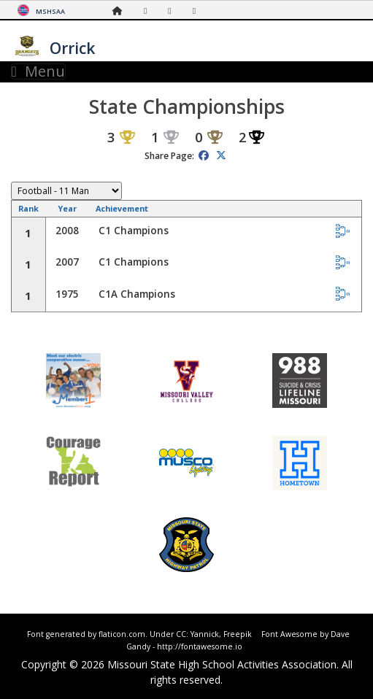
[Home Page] (121, 10)
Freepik (237, 634)
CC (181, 634)
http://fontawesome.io (199, 646)
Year (67, 208)
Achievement (122, 208)
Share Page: (169, 156)
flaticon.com (122, 634)
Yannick (205, 634)
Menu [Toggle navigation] (38, 71)
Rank (28, 208)
